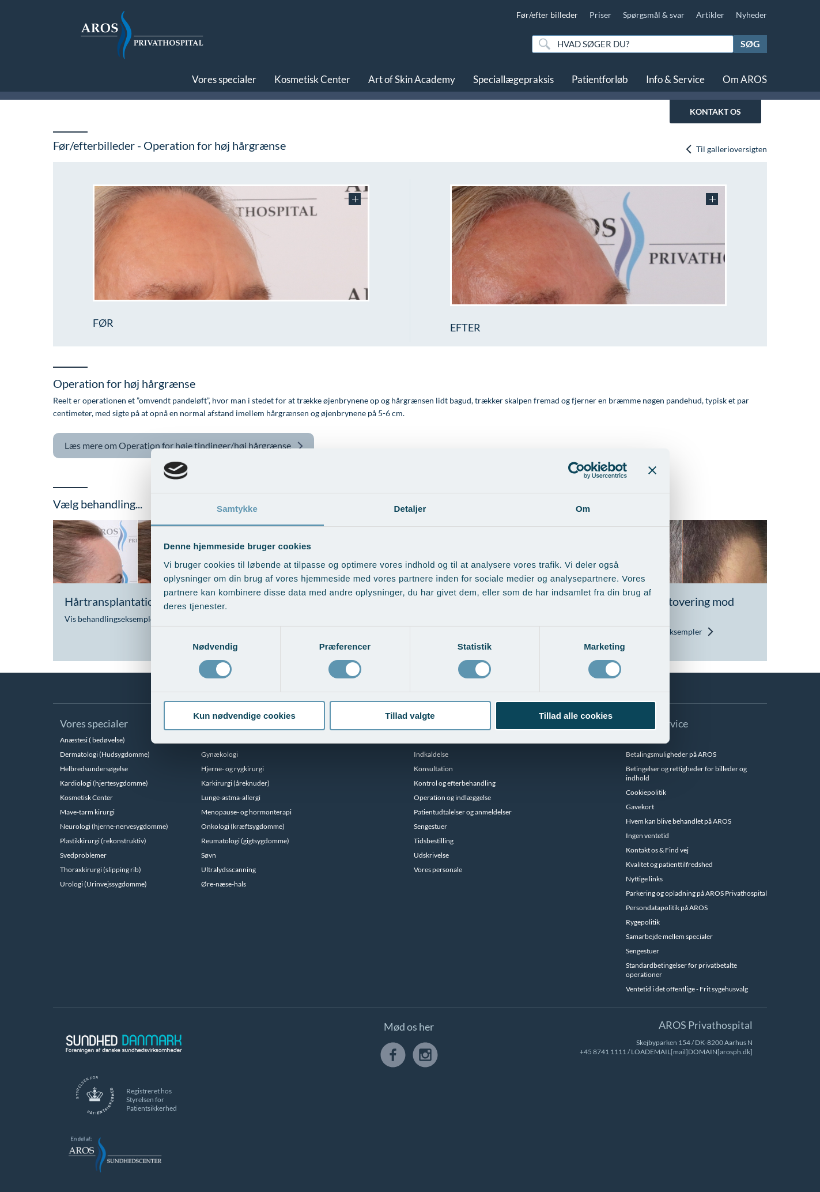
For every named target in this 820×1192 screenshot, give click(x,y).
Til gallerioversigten (726, 149)
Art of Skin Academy (411, 79)
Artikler (710, 15)
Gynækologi (219, 754)
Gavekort (640, 806)
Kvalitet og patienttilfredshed (669, 864)
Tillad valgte (409, 716)
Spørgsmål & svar (654, 15)
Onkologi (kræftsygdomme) (243, 826)
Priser (600, 15)
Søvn (208, 855)
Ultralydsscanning (228, 869)
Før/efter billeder (547, 15)
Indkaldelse (431, 754)
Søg (750, 43)
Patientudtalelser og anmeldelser (463, 812)
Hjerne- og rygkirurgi (232, 768)
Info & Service (675, 79)
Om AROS (745, 79)
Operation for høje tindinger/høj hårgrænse (184, 446)
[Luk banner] (652, 470)
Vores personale (438, 869)
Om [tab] (583, 509)
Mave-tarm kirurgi (87, 812)
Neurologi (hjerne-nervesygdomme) (114, 826)
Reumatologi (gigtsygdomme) (245, 840)
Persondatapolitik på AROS (667, 907)
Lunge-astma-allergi (230, 797)
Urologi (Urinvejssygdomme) (103, 884)
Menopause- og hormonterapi (246, 812)
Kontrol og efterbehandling (455, 783)
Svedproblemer (83, 855)
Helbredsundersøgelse (94, 768)
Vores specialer (224, 79)
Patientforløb (600, 79)
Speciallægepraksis (513, 79)
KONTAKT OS (715, 111)
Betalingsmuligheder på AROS (671, 754)
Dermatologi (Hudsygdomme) (105, 754)
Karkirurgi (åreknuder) (235, 783)
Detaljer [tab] (410, 509)
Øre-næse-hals (223, 884)
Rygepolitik (643, 922)
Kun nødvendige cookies (244, 716)
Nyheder (751, 15)
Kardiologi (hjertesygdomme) (104, 783)
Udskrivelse (431, 855)
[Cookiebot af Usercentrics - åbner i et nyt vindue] (576, 470)
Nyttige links (644, 878)
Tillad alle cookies (576, 716)
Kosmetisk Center (312, 79)
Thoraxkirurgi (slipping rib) (100, 869)
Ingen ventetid (647, 835)
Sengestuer (430, 826)
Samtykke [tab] (237, 509)
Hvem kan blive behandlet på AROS (678, 821)
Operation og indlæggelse (452, 797)
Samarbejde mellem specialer (669, 936)
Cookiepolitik (646, 792)
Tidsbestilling (434, 840)
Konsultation (433, 768)
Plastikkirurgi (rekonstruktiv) (103, 840)
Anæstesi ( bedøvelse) (92, 739)
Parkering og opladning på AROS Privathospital (696, 893)
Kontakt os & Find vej (657, 850)
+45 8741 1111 (603, 1051)
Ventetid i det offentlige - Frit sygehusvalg (687, 988)
